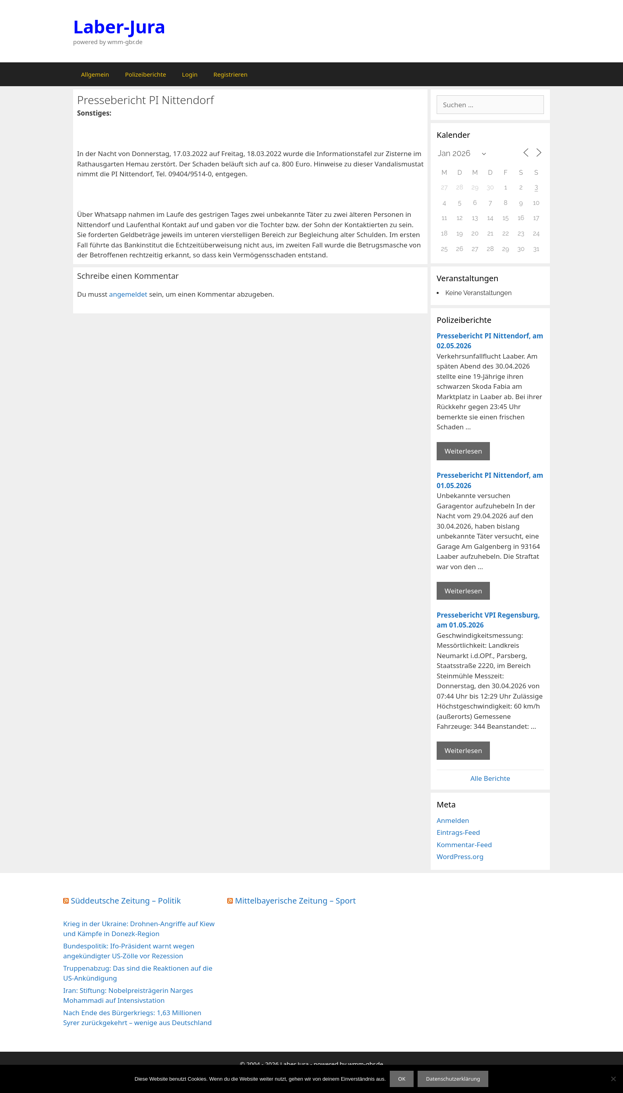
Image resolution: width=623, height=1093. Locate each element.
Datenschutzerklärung (453, 1078)
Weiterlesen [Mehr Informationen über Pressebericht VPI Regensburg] (463, 750)
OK (401, 1078)
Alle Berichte (490, 778)
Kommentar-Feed (464, 844)
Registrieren (230, 74)
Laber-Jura (119, 26)
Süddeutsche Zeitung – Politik (126, 900)
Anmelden (453, 820)
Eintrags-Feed (458, 832)
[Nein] (613, 1079)
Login (189, 74)
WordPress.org (460, 856)
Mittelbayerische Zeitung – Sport (295, 900)
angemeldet (128, 294)
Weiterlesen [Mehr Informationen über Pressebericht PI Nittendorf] (463, 451)
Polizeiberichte (145, 74)
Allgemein (95, 74)
